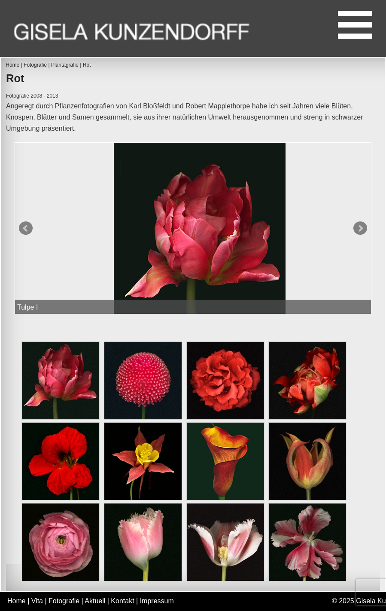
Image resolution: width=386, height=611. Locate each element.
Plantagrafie (65, 65)
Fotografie (35, 65)
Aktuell (95, 601)
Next (360, 228)
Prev (26, 228)
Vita (37, 601)
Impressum (157, 601)
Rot (87, 65)
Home (12, 65)
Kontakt (122, 601)
